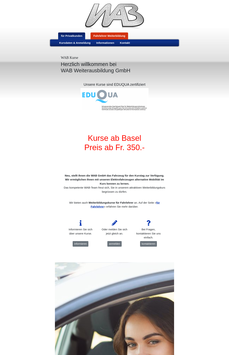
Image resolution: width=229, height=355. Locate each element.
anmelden (114, 243)
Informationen (105, 42)
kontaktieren (148, 243)
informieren (80, 243)
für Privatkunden (71, 35)
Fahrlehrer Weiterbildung (109, 35)
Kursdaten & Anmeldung (75, 42)
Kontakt (125, 42)
